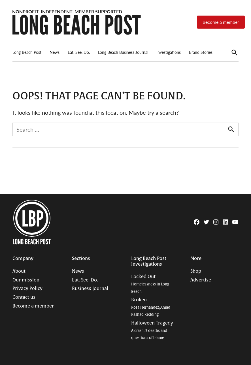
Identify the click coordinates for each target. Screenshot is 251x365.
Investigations (168, 52)
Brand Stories (200, 52)
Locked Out (150, 284)
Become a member (221, 22)
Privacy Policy (27, 288)
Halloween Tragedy (152, 330)
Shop (195, 271)
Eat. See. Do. (79, 52)
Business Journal (90, 288)
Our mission (25, 280)
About (18, 271)
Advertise (200, 280)
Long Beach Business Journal (123, 52)
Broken (150, 307)
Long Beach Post (26, 52)
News (54, 52)
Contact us (23, 297)
